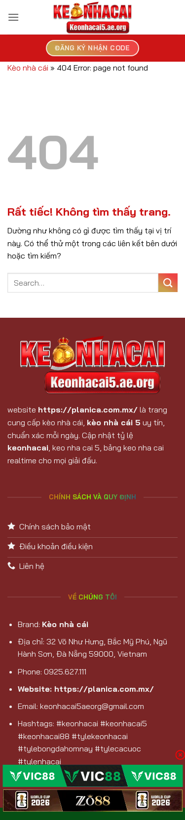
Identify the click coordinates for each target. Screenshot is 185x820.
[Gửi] (168, 283)
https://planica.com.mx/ (88, 409)
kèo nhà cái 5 (114, 422)
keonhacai (27, 447)
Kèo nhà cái (27, 68)
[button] (13, 17)
